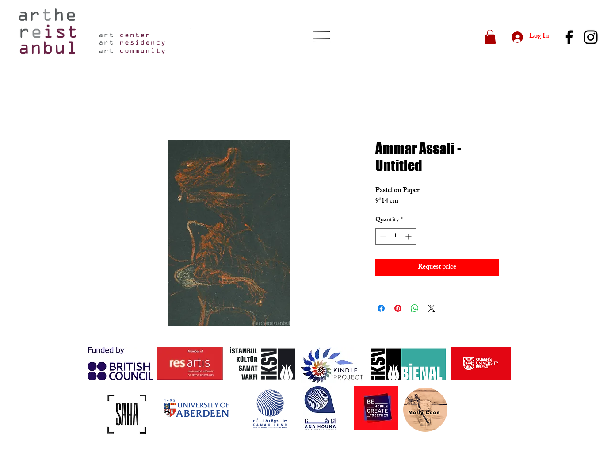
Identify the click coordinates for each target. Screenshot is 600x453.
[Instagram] (590, 37)
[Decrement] (382, 236)
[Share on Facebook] (381, 308)
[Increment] (409, 236)
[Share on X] (431, 308)
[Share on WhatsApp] (414, 308)
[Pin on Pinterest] (398, 308)
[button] (321, 36)
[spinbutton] (396, 236)
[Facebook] (569, 37)
